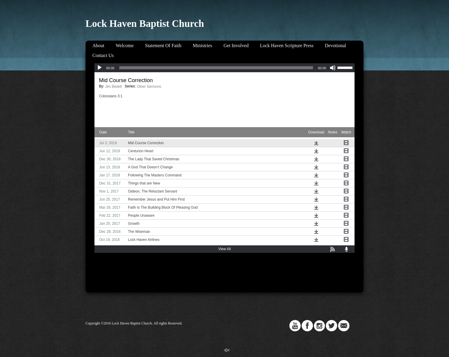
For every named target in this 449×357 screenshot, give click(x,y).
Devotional (335, 45)
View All (224, 249)
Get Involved (236, 45)
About (98, 45)
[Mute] (333, 68)
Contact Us (103, 55)
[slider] (216, 67)
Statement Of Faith (163, 45)
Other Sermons (149, 86)
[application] (224, 67)
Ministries (202, 45)
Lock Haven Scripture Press (287, 45)
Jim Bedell (113, 86)
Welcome (125, 45)
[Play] (100, 68)
